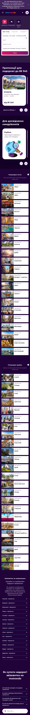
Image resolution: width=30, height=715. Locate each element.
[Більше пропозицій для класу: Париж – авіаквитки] (27, 612)
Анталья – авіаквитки (8, 620)
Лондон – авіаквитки (8, 645)
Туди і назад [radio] (6, 31)
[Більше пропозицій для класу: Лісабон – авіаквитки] (27, 641)
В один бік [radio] (15, 31)
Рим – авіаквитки (7, 637)
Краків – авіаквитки (7, 624)
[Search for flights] (4, 22)
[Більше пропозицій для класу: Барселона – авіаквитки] (27, 608)
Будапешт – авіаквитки (8, 654)
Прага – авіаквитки (7, 658)
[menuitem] (4, 24)
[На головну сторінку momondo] (10, 12)
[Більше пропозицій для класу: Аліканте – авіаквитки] (27, 629)
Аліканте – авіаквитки (8, 628)
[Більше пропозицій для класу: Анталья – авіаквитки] (27, 620)
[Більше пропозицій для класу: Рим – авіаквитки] (27, 637)
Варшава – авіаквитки (8, 603)
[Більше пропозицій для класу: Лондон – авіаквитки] (27, 646)
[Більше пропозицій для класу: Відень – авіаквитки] (27, 650)
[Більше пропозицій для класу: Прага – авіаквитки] (27, 658)
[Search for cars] (19, 22)
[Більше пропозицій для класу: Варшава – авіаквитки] (27, 604)
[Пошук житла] (12, 22)
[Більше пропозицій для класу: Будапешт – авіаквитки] (27, 654)
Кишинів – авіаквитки (8, 599)
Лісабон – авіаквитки (8, 641)
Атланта (7, 92)
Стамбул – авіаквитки (8, 616)
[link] (9, 110)
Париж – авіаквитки (8, 612)
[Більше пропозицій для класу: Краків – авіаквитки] (27, 625)
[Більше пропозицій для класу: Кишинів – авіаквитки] (27, 600)
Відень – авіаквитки (7, 649)
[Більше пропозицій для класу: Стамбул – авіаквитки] (27, 616)
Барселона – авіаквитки (9, 608)
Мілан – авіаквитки (7, 633)
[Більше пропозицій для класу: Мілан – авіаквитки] (27, 633)
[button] (28, 4)
